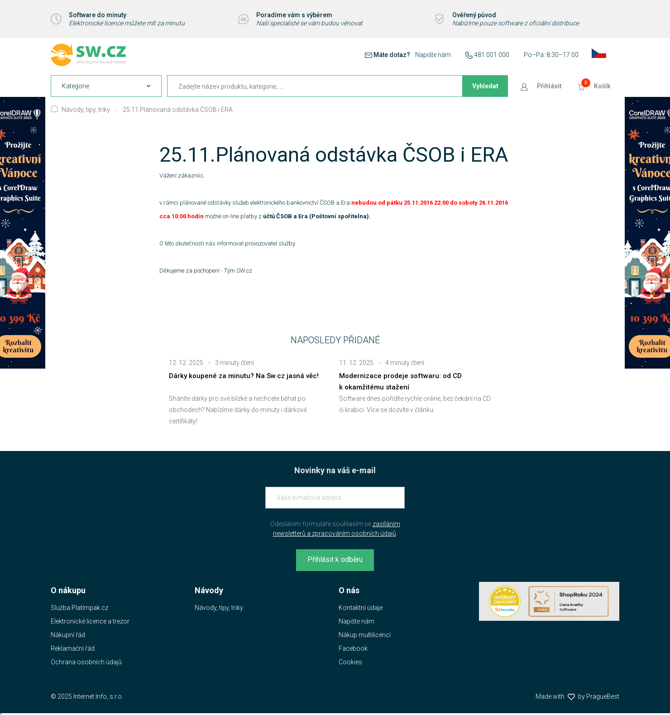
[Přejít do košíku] (594, 86)
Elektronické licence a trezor (90, 621)
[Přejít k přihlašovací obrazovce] (541, 86)
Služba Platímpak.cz (79, 607)
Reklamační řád (73, 648)
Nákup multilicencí (365, 634)
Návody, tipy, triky (86, 109)
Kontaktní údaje (361, 607)
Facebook (353, 648)
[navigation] (106, 86)
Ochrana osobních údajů (86, 662)
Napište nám (433, 54)
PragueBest (602, 696)
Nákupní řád (68, 634)
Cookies (350, 662)
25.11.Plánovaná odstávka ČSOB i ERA (178, 109)
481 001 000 (491, 54)
